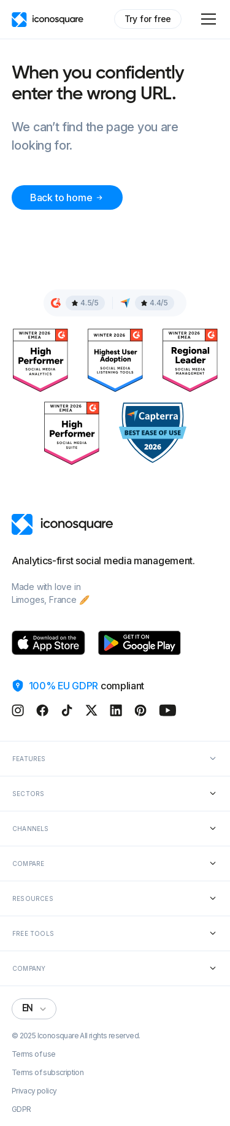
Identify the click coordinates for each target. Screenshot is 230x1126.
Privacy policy (34, 1091)
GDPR (21, 1109)
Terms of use (34, 1054)
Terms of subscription (47, 1072)
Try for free (148, 18)
